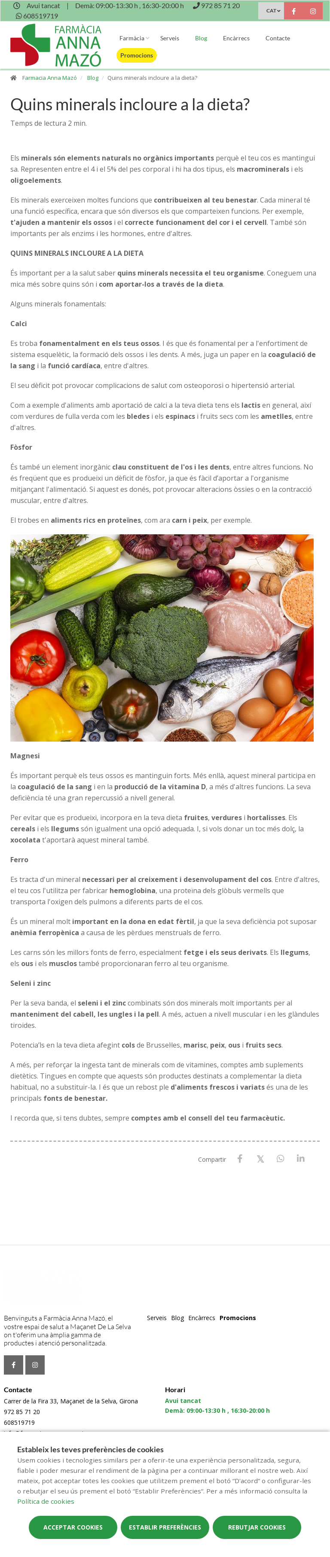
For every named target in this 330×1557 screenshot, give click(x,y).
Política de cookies (45, 1501)
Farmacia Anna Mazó (49, 78)
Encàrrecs (236, 38)
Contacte (278, 38)
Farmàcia (131, 38)
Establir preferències (165, 1527)
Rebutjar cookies (257, 1527)
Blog (201, 38)
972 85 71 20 (22, 1412)
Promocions (136, 55)
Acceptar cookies (73, 1527)
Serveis (169, 38)
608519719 (19, 1422)
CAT (271, 10)
